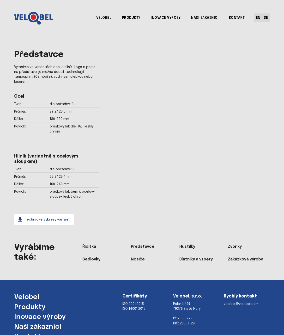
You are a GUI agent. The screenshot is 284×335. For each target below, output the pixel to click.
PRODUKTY (131, 17)
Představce (142, 247)
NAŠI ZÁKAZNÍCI (204, 17)
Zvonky (235, 247)
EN (258, 17)
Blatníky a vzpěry (196, 259)
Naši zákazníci (37, 327)
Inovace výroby (40, 317)
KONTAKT (237, 17)
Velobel (26, 297)
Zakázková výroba (245, 259)
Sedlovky (91, 259)
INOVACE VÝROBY (166, 17)
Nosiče (138, 259)
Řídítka (89, 247)
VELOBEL (104, 17)
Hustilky (187, 247)
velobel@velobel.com (241, 304)
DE (266, 17)
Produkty (30, 307)
